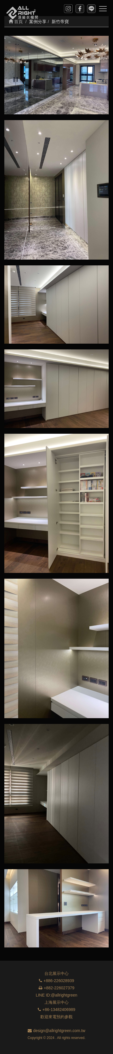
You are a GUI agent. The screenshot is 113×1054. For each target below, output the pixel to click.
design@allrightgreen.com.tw (56, 1030)
